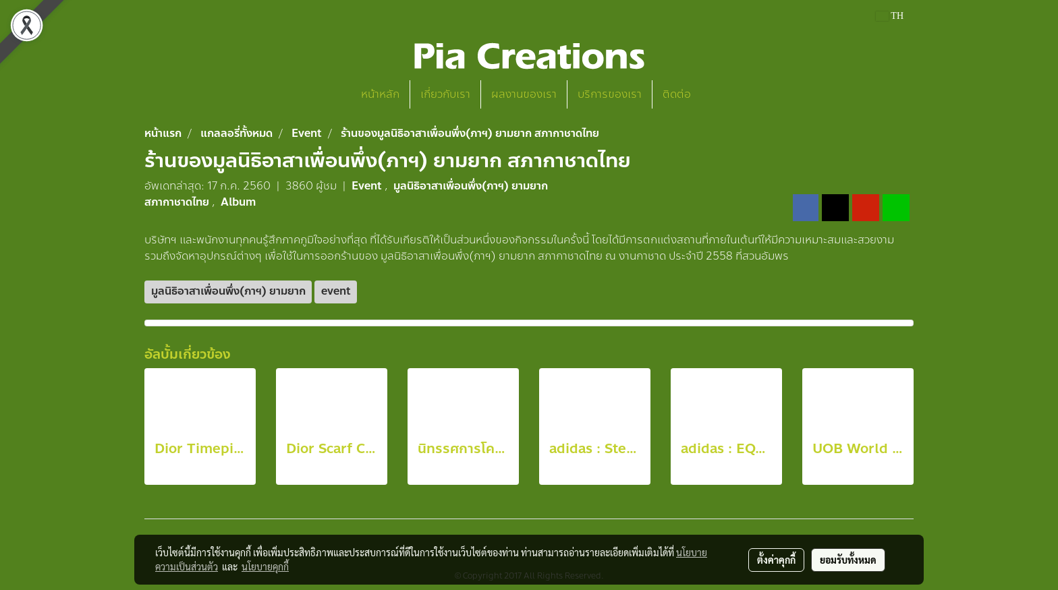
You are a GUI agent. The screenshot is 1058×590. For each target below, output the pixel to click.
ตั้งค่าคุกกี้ (776, 560)
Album (238, 202)
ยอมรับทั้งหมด (848, 560)
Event (368, 185)
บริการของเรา (610, 94)
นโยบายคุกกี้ (265, 566)
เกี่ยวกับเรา (445, 94)
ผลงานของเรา (524, 94)
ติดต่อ (677, 94)
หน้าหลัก (380, 94)
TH (889, 16)
